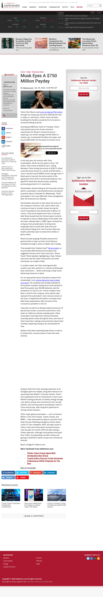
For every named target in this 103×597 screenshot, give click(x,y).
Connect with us (92, 555)
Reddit (6, 146)
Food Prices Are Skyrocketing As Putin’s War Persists (8, 168)
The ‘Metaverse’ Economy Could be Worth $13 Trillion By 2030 (9, 160)
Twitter (6, 133)
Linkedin (7, 141)
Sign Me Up (83, 94)
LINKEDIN (49, 473)
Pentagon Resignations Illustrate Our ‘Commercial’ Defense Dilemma (9, 176)
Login (38, 564)
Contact (39, 558)
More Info (6, 108)
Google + (7, 137)
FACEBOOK (8, 473)
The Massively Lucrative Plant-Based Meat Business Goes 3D (90, 42)
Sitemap (39, 561)
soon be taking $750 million (51, 112)
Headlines (61, 13)
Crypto (65, 7)
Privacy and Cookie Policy (43, 582)
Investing (43, 7)
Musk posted (53, 248)
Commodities (54, 7)
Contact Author (7, 110)
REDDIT (7, 477)
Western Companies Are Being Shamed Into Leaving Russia (57, 42)
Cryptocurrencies (9, 567)
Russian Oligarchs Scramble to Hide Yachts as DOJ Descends (24, 42)
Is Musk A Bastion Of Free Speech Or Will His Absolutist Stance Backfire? (9, 185)
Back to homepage (28, 468)
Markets (32, 7)
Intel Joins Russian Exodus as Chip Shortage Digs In (8, 193)
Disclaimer (30, 582)
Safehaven (8, 555)
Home (24, 7)
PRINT (21, 477)
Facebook (7, 128)
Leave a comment (34, 515)
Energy (5, 564)
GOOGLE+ (35, 473)
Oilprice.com (28, 88)
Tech (72, 7)
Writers (79, 7)
